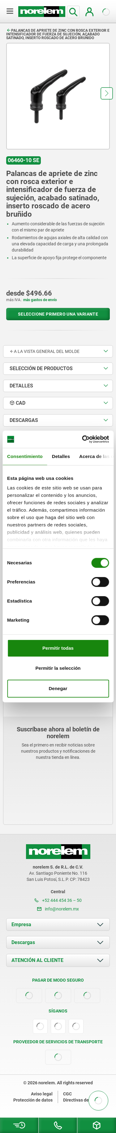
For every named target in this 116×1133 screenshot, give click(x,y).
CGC (67, 1093)
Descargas (23, 942)
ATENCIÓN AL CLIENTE (37, 960)
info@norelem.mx (58, 908)
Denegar (58, 688)
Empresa (21, 924)
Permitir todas (58, 648)
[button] (107, 93)
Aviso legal (42, 1093)
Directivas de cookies (84, 1100)
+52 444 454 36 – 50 (58, 900)
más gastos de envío (40, 300)
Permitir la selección (58, 668)
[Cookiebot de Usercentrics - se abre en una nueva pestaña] (82, 439)
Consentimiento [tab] (25, 456)
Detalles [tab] (61, 456)
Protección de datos (33, 1100)
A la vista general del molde (44, 351)
